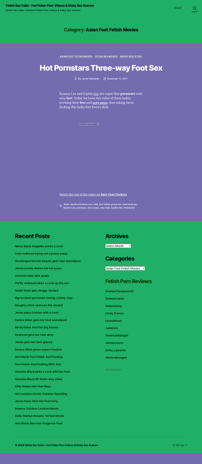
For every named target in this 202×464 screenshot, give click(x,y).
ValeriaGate (113, 316)
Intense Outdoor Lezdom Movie (37, 419)
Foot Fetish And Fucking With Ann (39, 375)
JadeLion (112, 339)
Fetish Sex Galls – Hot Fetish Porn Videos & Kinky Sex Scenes (62, 455)
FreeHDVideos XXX (113, 380)
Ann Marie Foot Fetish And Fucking (39, 367)
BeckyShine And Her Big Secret (37, 338)
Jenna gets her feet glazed (34, 353)
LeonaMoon (113, 331)
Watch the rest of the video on (94, 205)
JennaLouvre (114, 353)
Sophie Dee (118, 218)
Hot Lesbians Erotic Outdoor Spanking (42, 404)
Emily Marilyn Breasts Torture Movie (41, 426)
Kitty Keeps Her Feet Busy (33, 397)
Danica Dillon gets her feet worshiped (42, 330)
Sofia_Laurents (116, 361)
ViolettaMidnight (117, 346)
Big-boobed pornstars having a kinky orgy (45, 308)
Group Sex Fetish (132, 56)
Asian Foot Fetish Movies (75, 56)
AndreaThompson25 (120, 302)
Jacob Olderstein (90, 89)
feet (96, 215)
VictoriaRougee (116, 368)
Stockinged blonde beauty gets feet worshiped (49, 271)
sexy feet (106, 218)
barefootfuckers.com (81, 215)
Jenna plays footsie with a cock (37, 323)
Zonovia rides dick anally (33, 286)
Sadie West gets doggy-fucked (37, 301)
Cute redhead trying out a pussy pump (42, 264)
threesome (131, 218)
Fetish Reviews (118, 380)
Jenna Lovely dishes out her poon (39, 279)
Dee (96, 105)
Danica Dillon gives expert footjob (39, 360)
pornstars (82, 218)
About (177, 7)
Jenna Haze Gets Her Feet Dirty (37, 412)
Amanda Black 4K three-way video (39, 389)
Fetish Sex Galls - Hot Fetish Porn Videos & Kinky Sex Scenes (53, 5)
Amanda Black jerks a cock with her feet (44, 382)
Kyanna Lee (69, 218)
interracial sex (131, 215)
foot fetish (105, 215)
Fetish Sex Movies (106, 56)
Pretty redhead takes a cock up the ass (43, 294)
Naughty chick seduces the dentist (40, 316)
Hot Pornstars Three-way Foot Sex (101, 73)
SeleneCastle (115, 309)
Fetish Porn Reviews (131, 291)
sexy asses (93, 218)
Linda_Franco (114, 324)
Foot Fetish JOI (107, 380)
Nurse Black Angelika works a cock (40, 257)
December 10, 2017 (117, 89)
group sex (117, 215)
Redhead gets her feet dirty (35, 345)
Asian (66, 215)
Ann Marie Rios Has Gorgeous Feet (39, 434)
